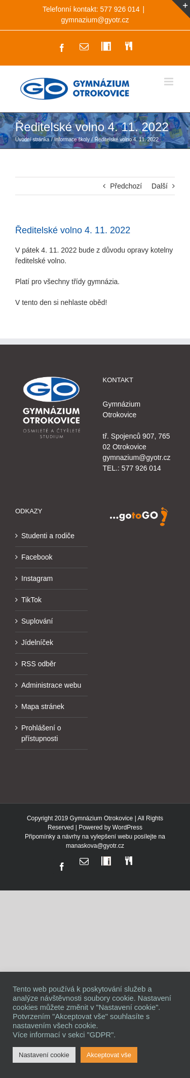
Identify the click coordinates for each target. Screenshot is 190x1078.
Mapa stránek (42, 706)
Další (159, 186)
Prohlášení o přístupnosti (41, 733)
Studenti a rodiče (47, 536)
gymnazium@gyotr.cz (95, 20)
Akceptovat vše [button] (109, 1055)
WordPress (127, 827)
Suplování (37, 621)
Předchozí (126, 186)
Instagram (37, 578)
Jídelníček (37, 642)
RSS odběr (38, 664)
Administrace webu (51, 685)
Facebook (36, 557)
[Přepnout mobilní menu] (169, 81)
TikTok (31, 600)
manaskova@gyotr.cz (95, 845)
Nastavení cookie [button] (44, 1055)
